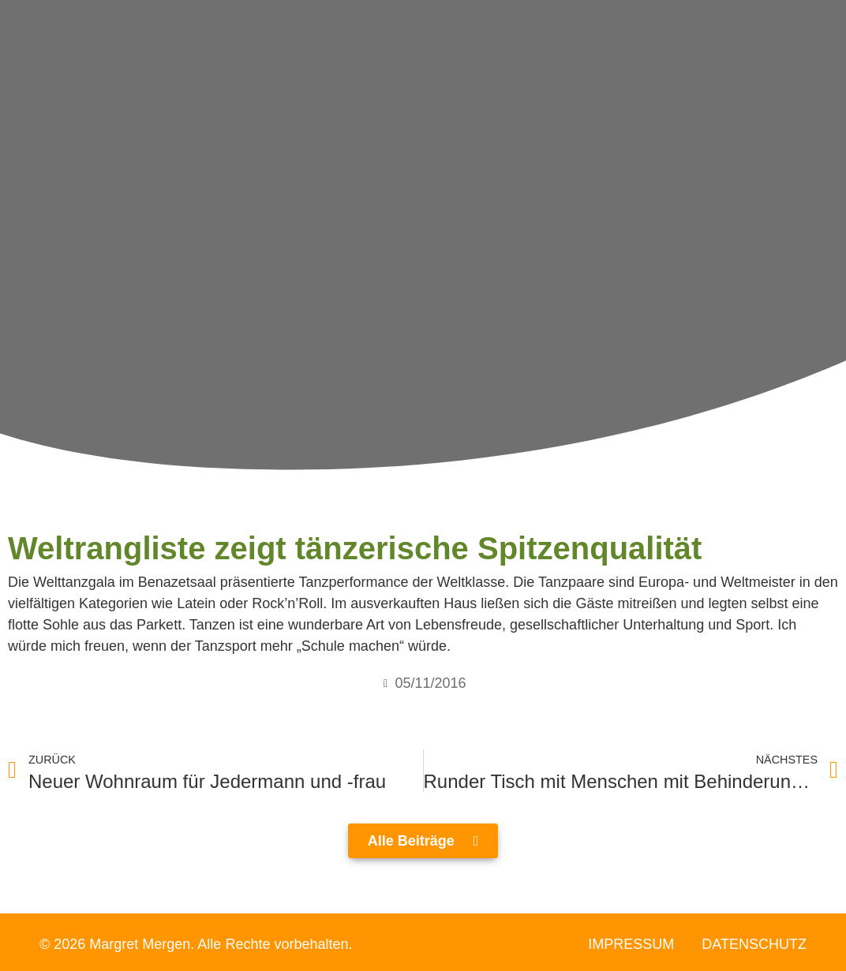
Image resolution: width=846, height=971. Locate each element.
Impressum (631, 944)
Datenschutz (754, 944)
